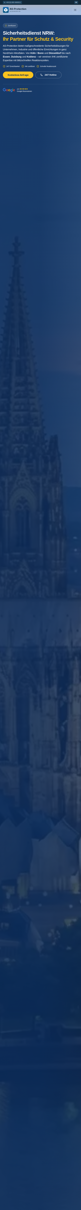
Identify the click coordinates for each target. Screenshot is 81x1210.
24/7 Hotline (48, 75)
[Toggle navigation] (75, 10)
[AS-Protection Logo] (14, 10)
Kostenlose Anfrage (18, 75)
